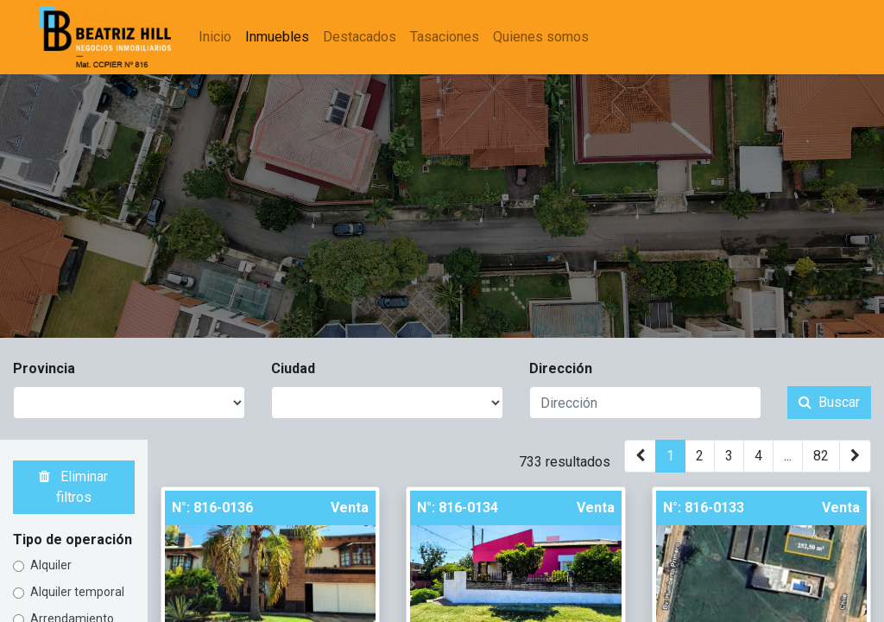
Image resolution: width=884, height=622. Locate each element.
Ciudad (293, 368)
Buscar (829, 402)
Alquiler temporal (77, 592)
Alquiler (51, 565)
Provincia (44, 368)
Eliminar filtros (73, 486)
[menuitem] (216, 37)
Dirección (560, 368)
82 (821, 455)
